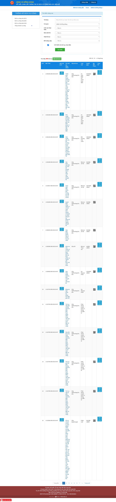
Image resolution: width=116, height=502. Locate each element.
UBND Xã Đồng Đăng (25, 2)
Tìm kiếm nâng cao (47, 13)
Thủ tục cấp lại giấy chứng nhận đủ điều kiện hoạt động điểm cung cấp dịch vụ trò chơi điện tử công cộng (67, 402)
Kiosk (87, 7)
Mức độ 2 (62, 201)
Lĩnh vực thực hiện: (47, 28)
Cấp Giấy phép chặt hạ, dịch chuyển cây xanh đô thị (67, 277)
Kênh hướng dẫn (78, 7)
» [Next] (82, 483)
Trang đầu (56, 483)
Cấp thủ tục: (47, 36)
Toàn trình (61, 270)
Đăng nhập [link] (84, 2)
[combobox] (77, 24)
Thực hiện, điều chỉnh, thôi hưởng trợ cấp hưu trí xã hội (67, 191)
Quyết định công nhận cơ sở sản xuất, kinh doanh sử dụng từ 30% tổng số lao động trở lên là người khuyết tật (67, 213)
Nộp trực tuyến (99, 72)
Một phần (61, 73)
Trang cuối (87, 483)
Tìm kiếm (60, 49)
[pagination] (95, 58)
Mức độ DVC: (47, 32)
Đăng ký (93, 2)
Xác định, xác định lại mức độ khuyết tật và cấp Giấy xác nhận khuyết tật (67, 170)
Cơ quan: (46, 24)
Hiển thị (91, 58)
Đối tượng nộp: (48, 40)
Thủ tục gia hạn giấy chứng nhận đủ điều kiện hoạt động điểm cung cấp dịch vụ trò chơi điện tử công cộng (67, 373)
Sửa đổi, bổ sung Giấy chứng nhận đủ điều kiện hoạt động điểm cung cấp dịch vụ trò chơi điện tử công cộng (67, 344)
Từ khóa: (46, 19)
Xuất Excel (57, 58)
